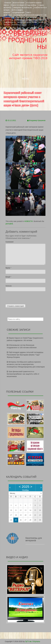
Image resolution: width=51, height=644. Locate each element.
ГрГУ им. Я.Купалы (32, 641)
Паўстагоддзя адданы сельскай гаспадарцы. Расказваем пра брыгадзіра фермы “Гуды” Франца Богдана (25, 354)
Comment (9, 242)
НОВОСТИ (28, 221)
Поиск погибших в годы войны (23, 5)
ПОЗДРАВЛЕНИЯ (18, 13)
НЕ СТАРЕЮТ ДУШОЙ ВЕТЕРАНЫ (25, 16)
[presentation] (24, 297)
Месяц (12, 493)
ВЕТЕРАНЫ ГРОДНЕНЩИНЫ (27, 40)
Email (8, 277)
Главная (7, 3)
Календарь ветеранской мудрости (28, 15)
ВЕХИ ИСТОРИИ (18, 3)
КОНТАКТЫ (16, 25)
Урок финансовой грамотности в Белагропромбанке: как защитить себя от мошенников (23, 374)
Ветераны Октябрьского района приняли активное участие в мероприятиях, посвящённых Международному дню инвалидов (26, 364)
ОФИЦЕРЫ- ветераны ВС (22, 8)
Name (8, 268)
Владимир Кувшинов (37, 120)
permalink (9, 224)
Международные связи (27, 22)
